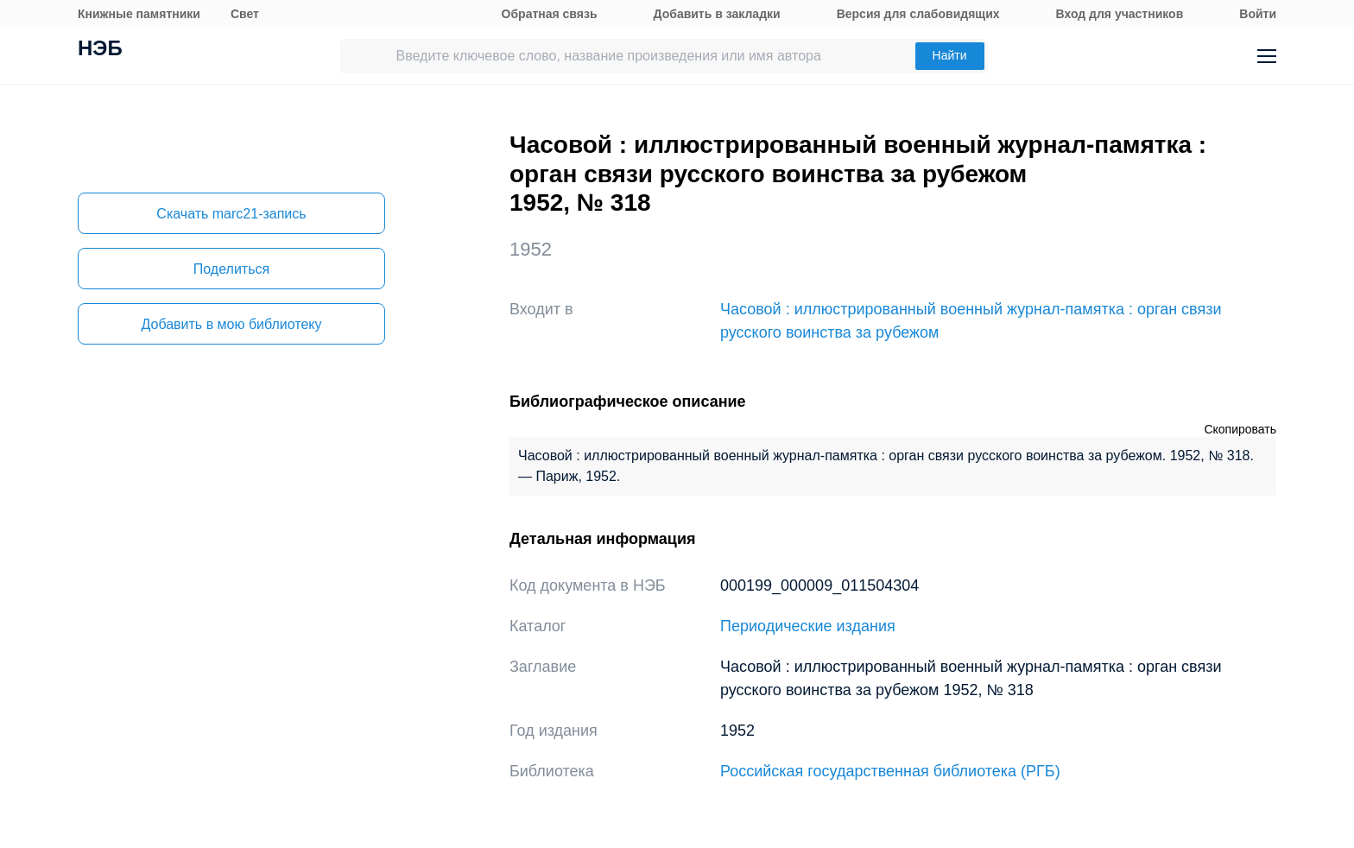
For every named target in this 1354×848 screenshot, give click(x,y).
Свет (245, 14)
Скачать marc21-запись (231, 213)
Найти (950, 55)
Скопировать (1240, 429)
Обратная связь (550, 14)
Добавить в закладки (717, 14)
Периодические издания (807, 626)
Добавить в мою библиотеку (231, 324)
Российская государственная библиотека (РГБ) (890, 771)
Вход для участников (1120, 14)
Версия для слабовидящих (918, 14)
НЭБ (100, 50)
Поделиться (231, 269)
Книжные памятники (139, 14)
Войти (1257, 14)
